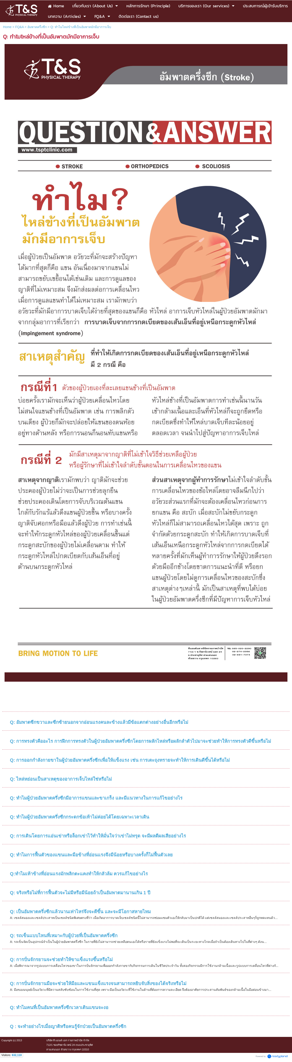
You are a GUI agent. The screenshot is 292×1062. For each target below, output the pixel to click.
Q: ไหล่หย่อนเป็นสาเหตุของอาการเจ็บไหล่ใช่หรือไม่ (61, 779)
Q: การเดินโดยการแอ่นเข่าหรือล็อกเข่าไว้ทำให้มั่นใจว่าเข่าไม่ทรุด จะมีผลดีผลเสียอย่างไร (98, 835)
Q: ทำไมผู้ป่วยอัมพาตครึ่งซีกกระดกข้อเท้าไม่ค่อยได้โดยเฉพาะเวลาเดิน (79, 816)
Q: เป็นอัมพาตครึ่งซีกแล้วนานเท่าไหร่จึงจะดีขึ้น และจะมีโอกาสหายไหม (80, 911)
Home (7, 27)
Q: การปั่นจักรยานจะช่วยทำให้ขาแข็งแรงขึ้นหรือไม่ (61, 959)
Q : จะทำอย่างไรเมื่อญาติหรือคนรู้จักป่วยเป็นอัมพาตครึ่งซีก (68, 1026)
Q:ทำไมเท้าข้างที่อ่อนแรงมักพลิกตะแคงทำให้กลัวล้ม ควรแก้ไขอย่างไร (79, 873)
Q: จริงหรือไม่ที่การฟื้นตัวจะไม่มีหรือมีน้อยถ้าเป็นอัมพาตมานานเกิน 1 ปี (80, 892)
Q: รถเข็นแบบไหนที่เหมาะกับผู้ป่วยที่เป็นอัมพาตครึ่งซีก (64, 935)
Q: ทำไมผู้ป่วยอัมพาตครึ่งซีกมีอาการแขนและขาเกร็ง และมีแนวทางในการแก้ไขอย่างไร (96, 797)
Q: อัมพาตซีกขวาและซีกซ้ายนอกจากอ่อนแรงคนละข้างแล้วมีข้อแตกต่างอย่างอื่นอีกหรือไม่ (99, 722)
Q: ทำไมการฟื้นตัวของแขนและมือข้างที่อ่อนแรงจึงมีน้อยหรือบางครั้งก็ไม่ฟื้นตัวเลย (91, 854)
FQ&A (19, 27)
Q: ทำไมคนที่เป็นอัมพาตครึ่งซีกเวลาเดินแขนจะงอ (59, 1007)
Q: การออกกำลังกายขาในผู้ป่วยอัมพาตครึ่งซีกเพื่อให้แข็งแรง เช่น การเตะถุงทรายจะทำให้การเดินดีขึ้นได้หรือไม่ (120, 760)
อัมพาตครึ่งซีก (37, 27)
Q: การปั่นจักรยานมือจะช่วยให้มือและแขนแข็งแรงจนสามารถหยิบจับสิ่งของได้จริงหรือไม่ (98, 983)
